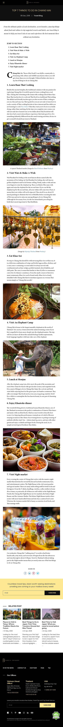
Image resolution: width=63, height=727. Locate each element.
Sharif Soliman (38, 168)
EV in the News (8, 668)
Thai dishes (24, 107)
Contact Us (22, 668)
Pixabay (49, 168)
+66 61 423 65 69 (31, 694)
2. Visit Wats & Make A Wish (18, 50)
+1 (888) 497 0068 (50, 690)
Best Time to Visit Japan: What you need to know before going (50, 625)
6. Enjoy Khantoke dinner (17, 64)
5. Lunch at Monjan (15, 60)
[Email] (24, 593)
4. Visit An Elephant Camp (18, 57)
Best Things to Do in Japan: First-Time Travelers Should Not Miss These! (31, 625)
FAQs (42, 668)
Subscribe (52, 593)
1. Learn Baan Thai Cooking (18, 47)
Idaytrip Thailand (30, 251)
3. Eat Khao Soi (13, 54)
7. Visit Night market (16, 67)
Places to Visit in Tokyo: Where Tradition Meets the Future (11, 625)
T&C (49, 668)
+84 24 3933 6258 (12, 693)
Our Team (33, 668)
